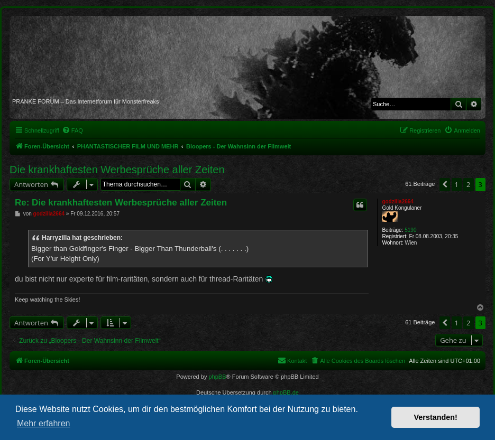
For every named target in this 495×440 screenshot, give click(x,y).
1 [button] (457, 184)
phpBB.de (286, 392)
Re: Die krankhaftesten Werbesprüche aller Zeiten (121, 203)
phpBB (217, 376)
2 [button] (468, 184)
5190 (410, 230)
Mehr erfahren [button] (43, 423)
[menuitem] (72, 130)
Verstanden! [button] (435, 417)
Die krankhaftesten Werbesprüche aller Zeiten (117, 169)
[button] (444, 184)
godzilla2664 (397, 201)
